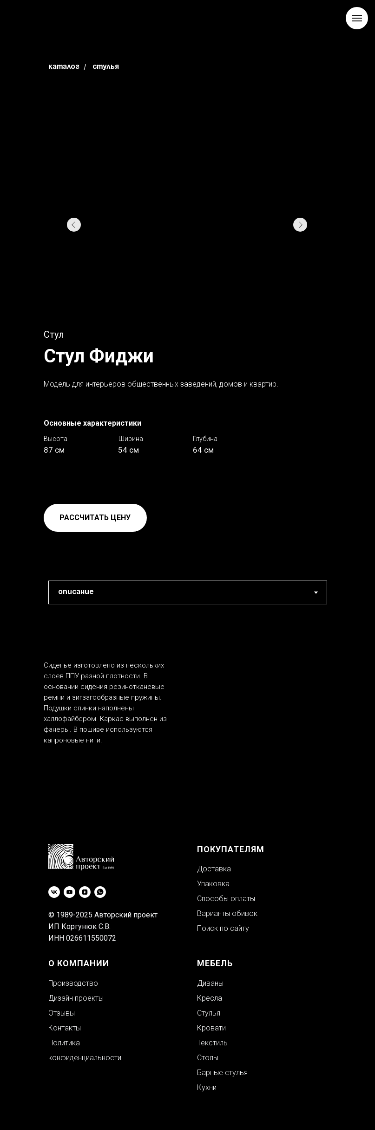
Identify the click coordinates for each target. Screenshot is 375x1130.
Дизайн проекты (76, 998)
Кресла (209, 998)
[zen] (85, 892)
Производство (73, 983)
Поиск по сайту (223, 928)
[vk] (54, 892)
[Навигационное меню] (357, 18)
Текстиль (212, 1042)
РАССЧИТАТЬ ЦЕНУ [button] (95, 517)
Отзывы (61, 1013)
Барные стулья (222, 1072)
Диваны (210, 983)
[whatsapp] (100, 892)
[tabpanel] (187, 717)
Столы (207, 1057)
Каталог (63, 67)
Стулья (105, 67)
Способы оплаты (226, 898)
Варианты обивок (227, 913)
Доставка (214, 868)
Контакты (64, 1027)
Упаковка (213, 883)
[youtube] (69, 892)
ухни (209, 1087)
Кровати (211, 1027)
